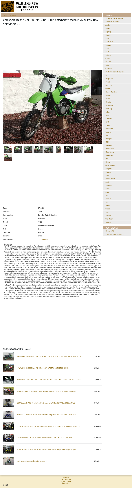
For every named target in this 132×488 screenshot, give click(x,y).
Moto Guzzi (109, 149)
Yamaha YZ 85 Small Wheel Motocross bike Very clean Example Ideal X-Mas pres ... (47, 415)
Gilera (107, 89)
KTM (107, 122)
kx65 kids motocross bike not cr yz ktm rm (32, 461)
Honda (107, 99)
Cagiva (107, 58)
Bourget (108, 45)
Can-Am (108, 62)
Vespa (107, 209)
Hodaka (108, 95)
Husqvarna (109, 105)
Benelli (107, 28)
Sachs (107, 182)
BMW (107, 38)
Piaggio (108, 172)
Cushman (108, 69)
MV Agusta (109, 155)
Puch (107, 175)
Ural (106, 202)
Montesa (108, 145)
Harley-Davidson (111, 92)
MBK (107, 142)
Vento (107, 206)
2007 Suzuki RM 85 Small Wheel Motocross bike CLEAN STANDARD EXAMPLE (46, 403)
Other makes (110, 165)
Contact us (66, 483)
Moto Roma (109, 152)
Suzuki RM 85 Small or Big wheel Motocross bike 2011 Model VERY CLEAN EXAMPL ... (48, 426)
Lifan (107, 135)
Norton (107, 162)
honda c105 (109, 231)
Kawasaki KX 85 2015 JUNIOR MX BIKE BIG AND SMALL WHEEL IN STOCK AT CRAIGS (49, 380)
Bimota (107, 35)
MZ (106, 159)
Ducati (107, 82)
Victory (107, 212)
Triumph (108, 199)
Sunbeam (108, 185)
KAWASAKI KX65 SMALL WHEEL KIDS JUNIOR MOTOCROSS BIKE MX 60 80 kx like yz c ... (51, 356)
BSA (107, 48)
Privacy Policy (66, 481)
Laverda (108, 132)
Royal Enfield (110, 179)
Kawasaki (12, 15)
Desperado (109, 79)
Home (5, 15)
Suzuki (107, 189)
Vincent (108, 216)
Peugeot (108, 169)
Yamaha (108, 222)
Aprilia (107, 25)
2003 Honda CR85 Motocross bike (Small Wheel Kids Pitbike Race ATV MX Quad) (46, 391)
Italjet (107, 115)
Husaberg (108, 102)
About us (66, 478)
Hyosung (108, 109)
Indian (107, 112)
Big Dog (108, 32)
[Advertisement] (43, 49)
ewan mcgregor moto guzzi (115, 234)
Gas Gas (108, 85)
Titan (107, 195)
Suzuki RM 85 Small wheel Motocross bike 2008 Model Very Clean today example (46, 449)
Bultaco (108, 55)
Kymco (107, 125)
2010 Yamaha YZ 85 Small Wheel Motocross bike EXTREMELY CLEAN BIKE (44, 438)
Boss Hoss (109, 42)
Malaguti (108, 139)
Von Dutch (109, 219)
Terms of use (66, 479)
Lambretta (109, 129)
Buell (107, 52)
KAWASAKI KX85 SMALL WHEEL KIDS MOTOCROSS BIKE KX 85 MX (42, 368)
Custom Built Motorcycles (114, 72)
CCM (107, 65)
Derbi (107, 75)
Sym (107, 192)
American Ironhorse (112, 22)
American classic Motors (114, 18)
